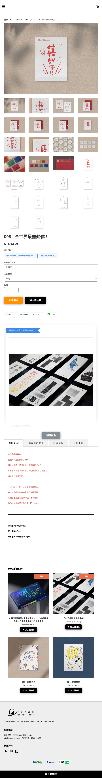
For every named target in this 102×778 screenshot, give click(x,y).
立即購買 (13, 300)
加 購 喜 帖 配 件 (36, 443)
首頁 (6, 19)
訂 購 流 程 (58, 443)
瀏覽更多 (51, 435)
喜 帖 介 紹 (13, 443)
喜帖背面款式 (10, 262)
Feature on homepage (22, 19)
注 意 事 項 (78, 443)
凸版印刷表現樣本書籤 (20, 426)
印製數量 (8, 274)
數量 (6, 285)
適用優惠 (8, 250)
